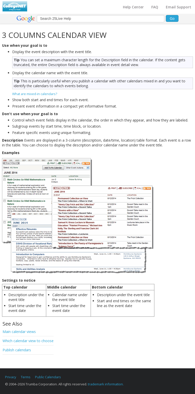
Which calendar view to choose (28, 340)
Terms (25, 377)
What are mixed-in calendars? (34, 94)
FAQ (154, 7)
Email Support (178, 7)
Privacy (10, 377)
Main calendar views (19, 331)
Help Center (133, 7)
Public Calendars (48, 377)
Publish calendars (17, 349)
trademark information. (106, 384)
